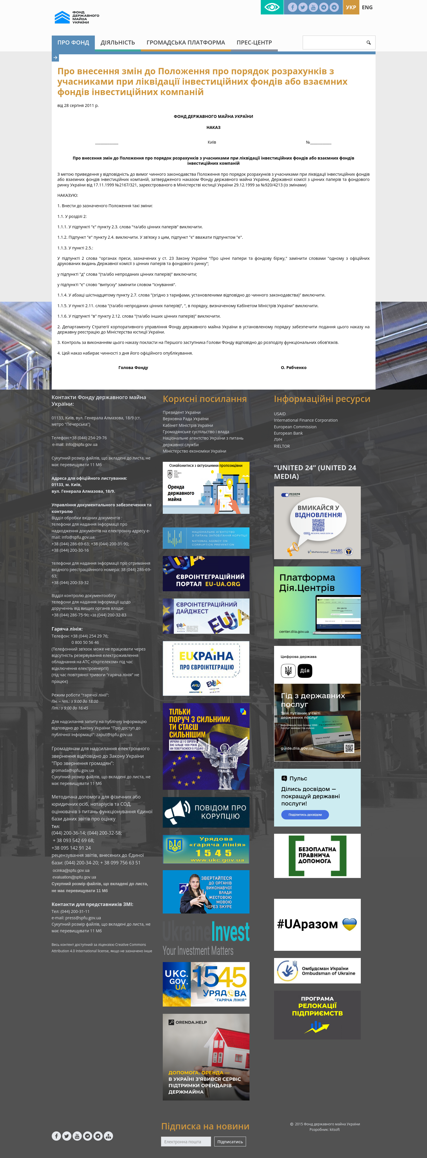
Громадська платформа (186, 42)
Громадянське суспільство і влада (196, 431)
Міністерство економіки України (194, 451)
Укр (351, 7)
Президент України (182, 412)
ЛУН (278, 439)
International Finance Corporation (306, 420)
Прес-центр (254, 42)
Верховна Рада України (186, 418)
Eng (367, 7)
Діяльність (118, 42)
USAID (280, 413)
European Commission (295, 426)
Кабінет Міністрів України (188, 425)
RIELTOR (282, 446)
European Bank (288, 433)
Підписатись (230, 1141)
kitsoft (335, 1129)
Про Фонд (73, 42)
